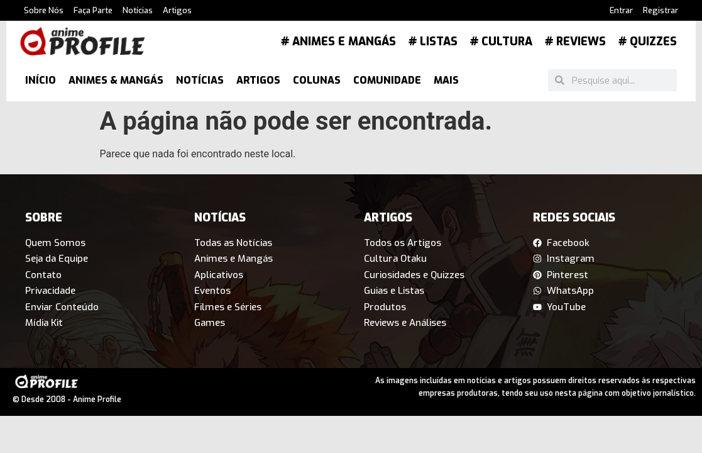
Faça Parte (93, 10)
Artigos (177, 10)
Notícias (138, 10)
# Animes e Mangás (338, 41)
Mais (446, 80)
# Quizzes (647, 41)
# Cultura (501, 41)
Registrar (660, 10)
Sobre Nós (43, 10)
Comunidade (387, 80)
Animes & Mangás (116, 80)
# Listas (433, 41)
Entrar (621, 10)
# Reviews (575, 41)
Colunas (317, 80)
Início (40, 80)
